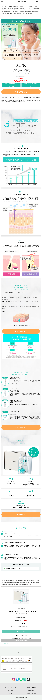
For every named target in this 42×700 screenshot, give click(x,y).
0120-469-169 (13, 568)
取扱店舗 (10, 693)
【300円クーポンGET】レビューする (21, 640)
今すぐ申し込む (21, 92)
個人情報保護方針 (31, 690)
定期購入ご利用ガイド (31, 687)
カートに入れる (21, 631)
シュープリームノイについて (10, 687)
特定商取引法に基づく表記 (31, 693)
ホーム (21, 684)
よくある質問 (10, 690)
